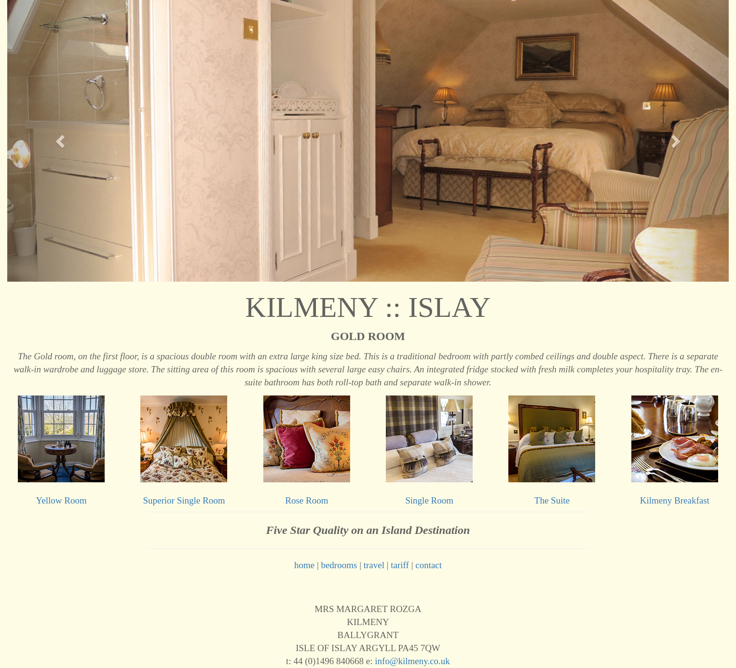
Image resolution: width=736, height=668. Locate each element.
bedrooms (339, 565)
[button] (61, 141)
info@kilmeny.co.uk (412, 661)
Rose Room (306, 500)
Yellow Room (61, 500)
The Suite (552, 500)
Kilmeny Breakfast (674, 500)
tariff (400, 565)
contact (428, 565)
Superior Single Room (184, 500)
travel (374, 565)
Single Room (429, 500)
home (304, 565)
